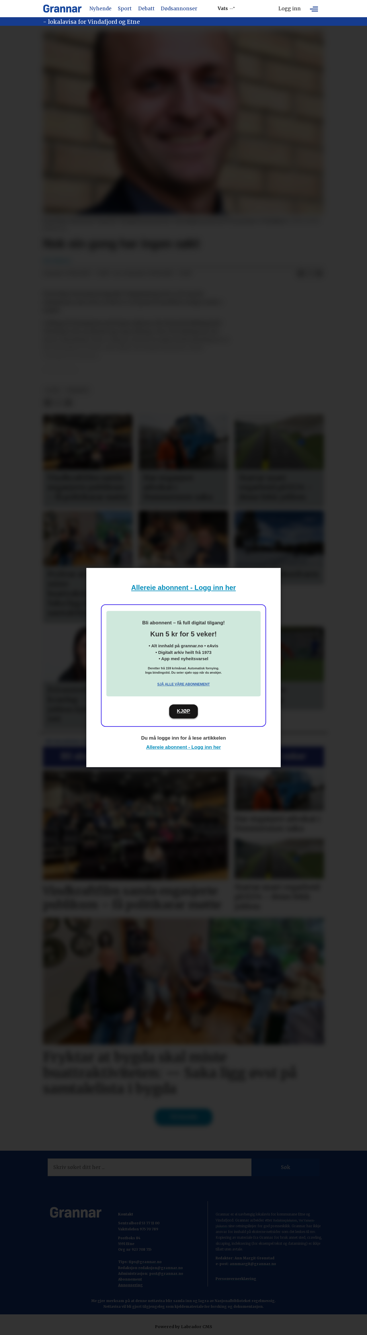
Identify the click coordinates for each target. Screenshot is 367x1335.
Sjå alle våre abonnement (183, 684)
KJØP (183, 711)
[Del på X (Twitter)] (310, 273)
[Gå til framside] (62, 8)
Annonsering (130, 1285)
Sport (125, 8)
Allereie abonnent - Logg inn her (183, 587)
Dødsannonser (179, 8)
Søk (285, 1167)
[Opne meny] (314, 8)
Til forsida (183, 1117)
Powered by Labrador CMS (183, 1326)
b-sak (53, 390)
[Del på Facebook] (300, 273)
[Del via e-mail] (319, 273)
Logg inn (289, 8)
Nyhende (100, 8)
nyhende (77, 390)
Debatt (146, 8)
